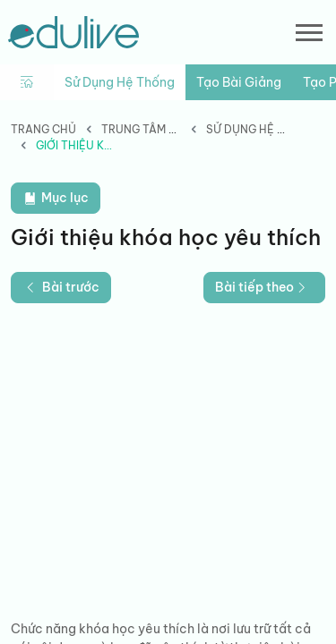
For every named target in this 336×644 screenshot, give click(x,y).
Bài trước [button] (60, 287)
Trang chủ (43, 129)
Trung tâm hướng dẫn (169, 129)
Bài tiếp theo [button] (262, 287)
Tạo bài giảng (238, 82)
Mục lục (55, 198)
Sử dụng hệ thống (120, 82)
